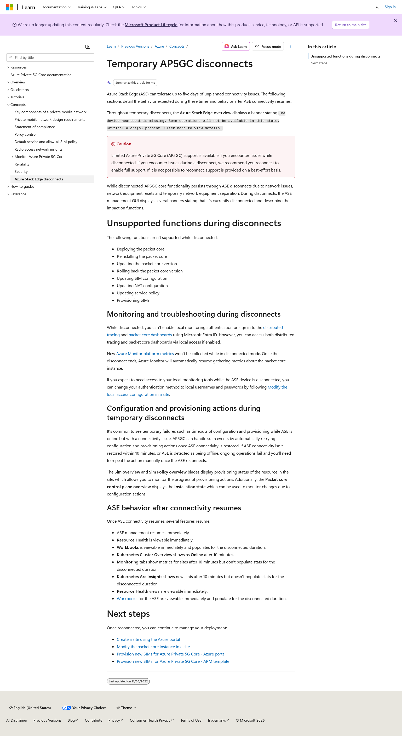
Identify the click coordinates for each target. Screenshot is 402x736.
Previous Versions (135, 46)
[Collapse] (87, 46)
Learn (111, 46)
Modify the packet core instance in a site (153, 646)
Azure (159, 46)
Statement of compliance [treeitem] (35, 126)
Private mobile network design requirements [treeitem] (50, 119)
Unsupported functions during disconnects (345, 56)
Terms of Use (191, 720)
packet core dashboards (150, 334)
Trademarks (217, 720)
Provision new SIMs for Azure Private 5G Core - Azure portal (171, 654)
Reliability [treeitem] (22, 164)
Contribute (93, 720)
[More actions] (290, 46)
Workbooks (127, 598)
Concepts (177, 46)
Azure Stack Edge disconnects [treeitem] (39, 178)
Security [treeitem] (21, 171)
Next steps (319, 62)
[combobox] (50, 57)
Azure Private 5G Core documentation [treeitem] (41, 74)
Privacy (114, 720)
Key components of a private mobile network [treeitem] (51, 111)
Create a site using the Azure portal (148, 639)
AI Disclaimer (16, 720)
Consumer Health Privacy (150, 720)
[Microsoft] (9, 7)
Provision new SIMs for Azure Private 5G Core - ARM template (173, 661)
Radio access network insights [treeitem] (38, 149)
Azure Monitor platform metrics (145, 353)
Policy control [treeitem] (25, 134)
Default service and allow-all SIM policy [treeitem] (46, 141)
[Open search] (377, 7)
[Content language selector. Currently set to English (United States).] (30, 708)
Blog (71, 720)
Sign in (390, 6)
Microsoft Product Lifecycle (151, 24)
